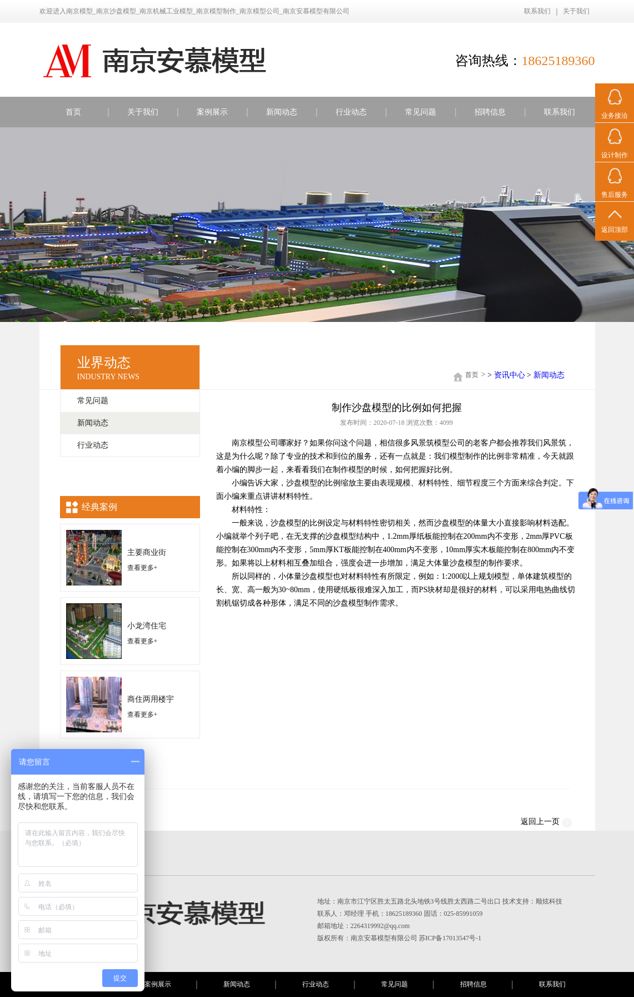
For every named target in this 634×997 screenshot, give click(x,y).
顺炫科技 (549, 901)
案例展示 (212, 112)
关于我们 (576, 11)
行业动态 (351, 112)
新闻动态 (281, 112)
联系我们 (537, 11)
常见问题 (420, 112)
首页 (73, 112)
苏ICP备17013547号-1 (450, 938)
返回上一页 (546, 823)
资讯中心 (509, 375)
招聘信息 (490, 112)
